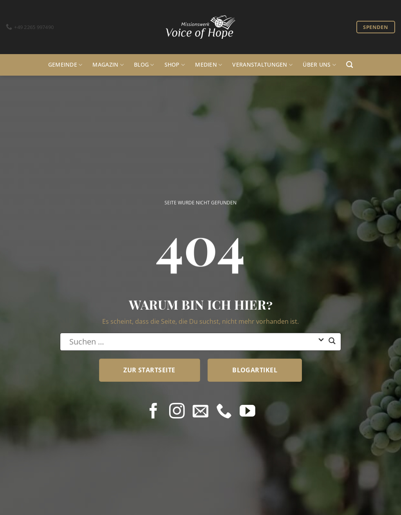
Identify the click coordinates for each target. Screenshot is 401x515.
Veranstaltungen (262, 65)
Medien (208, 65)
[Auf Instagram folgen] (177, 412)
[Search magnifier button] (332, 344)
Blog (144, 65)
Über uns (319, 65)
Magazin (108, 65)
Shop (174, 65)
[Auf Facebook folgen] (153, 412)
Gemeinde (65, 65)
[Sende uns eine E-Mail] (200, 412)
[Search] (349, 65)
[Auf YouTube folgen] (247, 412)
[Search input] (191, 341)
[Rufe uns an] (224, 412)
